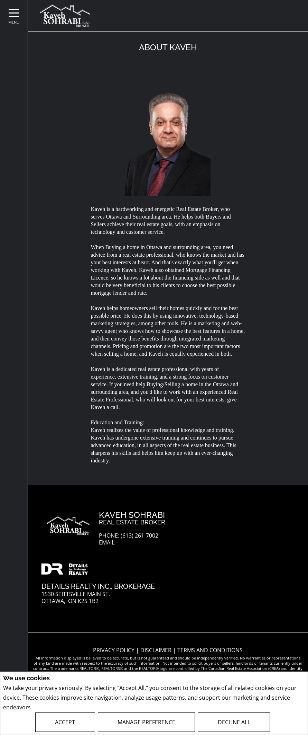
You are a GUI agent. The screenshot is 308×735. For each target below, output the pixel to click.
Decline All (234, 722)
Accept (65, 722)
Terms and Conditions (210, 650)
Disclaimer (156, 650)
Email (106, 542)
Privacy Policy (50, 707)
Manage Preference (146, 722)
